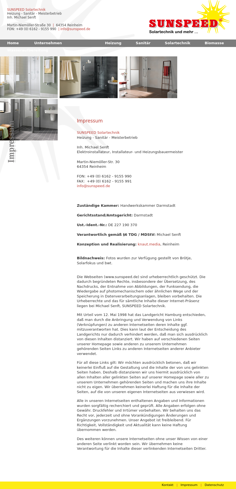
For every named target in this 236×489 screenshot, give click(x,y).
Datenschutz (214, 485)
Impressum (189, 485)
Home (13, 43)
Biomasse (214, 43)
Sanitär (143, 43)
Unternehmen (48, 43)
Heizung (113, 43)
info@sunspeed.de (75, 29)
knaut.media (149, 244)
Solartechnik (177, 43)
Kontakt (167, 485)
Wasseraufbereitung (27, 50)
